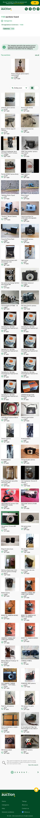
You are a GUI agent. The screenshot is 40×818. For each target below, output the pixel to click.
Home (4, 801)
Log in (34, 8)
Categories (8, 21)
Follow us (26, 812)
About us (25, 805)
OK (35, 3)
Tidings (24, 801)
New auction (30, 8)
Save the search (33, 765)
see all (37, 55)
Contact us (25, 808)
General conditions (8, 812)
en (38, 9)
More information (19, 3)
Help (3, 808)
